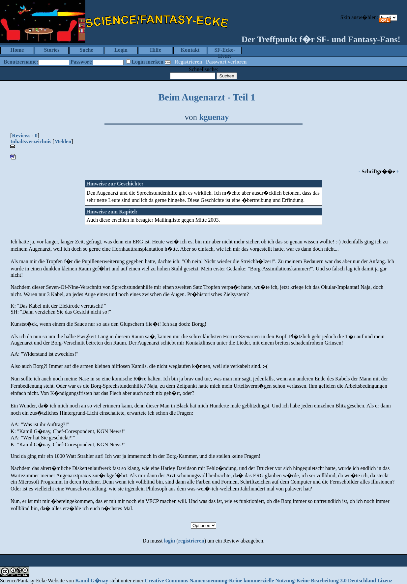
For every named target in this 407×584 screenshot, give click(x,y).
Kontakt (190, 50)
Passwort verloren (226, 62)
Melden (63, 141)
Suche (86, 50)
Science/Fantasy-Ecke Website (32, 580)
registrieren (191, 540)
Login (121, 50)
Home (17, 50)
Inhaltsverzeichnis (30, 141)
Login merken (147, 62)
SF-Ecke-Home (224, 50)
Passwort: (82, 62)
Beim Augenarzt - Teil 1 (206, 97)
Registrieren (188, 62)
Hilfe (155, 50)
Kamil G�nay (91, 580)
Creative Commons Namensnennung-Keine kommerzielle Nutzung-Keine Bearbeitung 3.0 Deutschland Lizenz (268, 580)
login (169, 540)
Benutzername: (21, 62)
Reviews (21, 135)
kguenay (214, 117)
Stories (51, 50)
